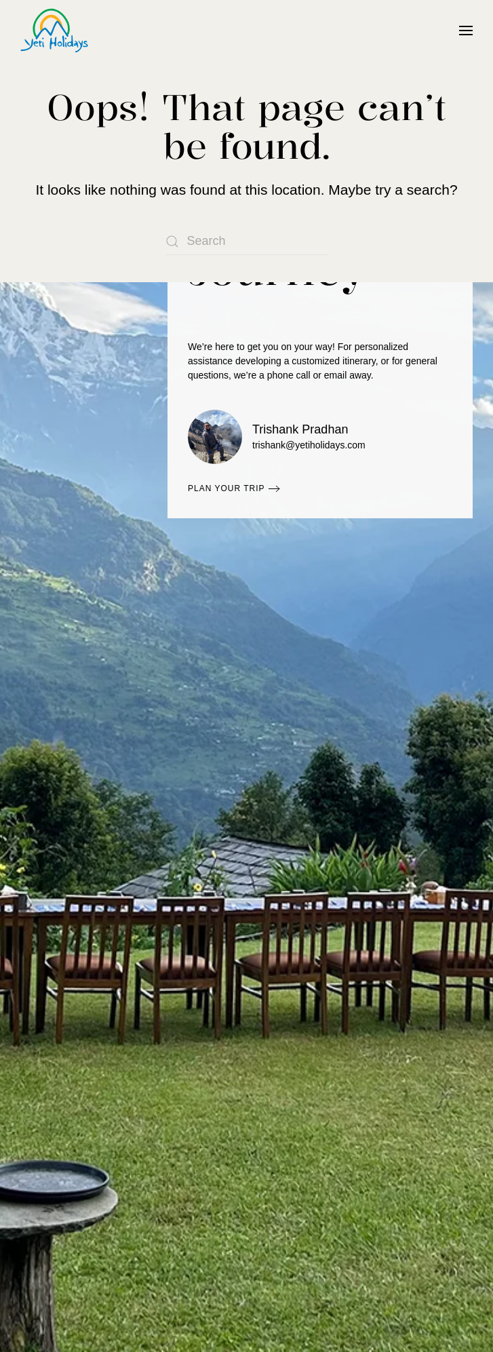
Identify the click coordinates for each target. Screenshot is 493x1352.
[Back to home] (54, 30)
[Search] (246, 241)
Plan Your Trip (226, 488)
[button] (466, 30)
